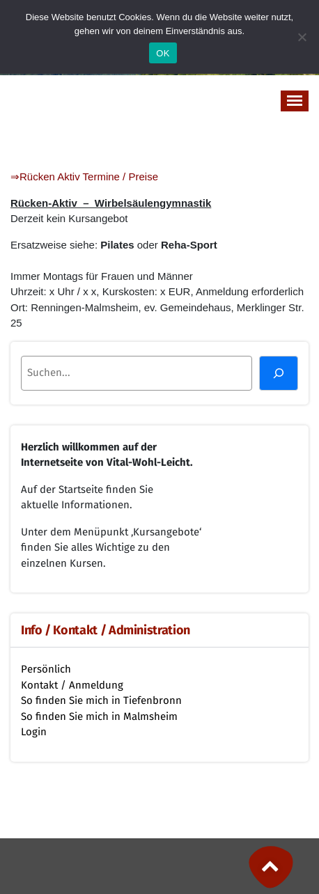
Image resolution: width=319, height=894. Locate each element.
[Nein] (302, 37)
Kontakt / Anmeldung (72, 685)
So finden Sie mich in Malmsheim (99, 716)
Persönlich (46, 669)
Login (34, 732)
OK (162, 53)
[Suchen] (278, 373)
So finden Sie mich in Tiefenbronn (101, 700)
